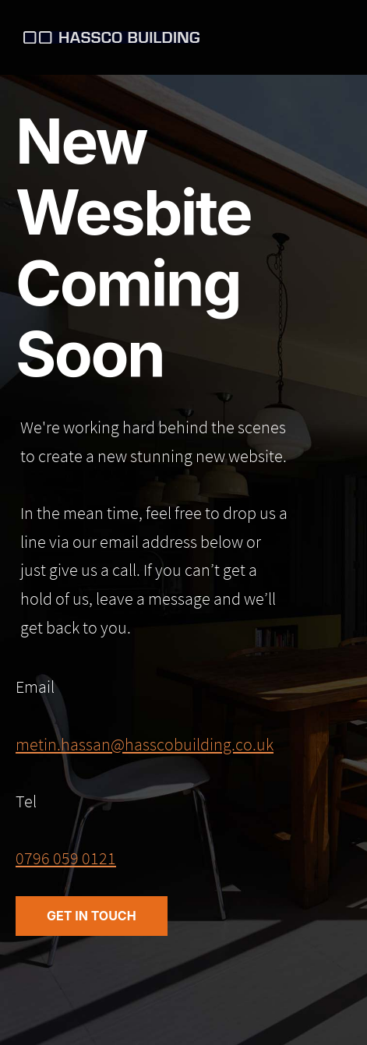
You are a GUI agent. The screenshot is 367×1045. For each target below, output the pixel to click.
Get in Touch (91, 915)
